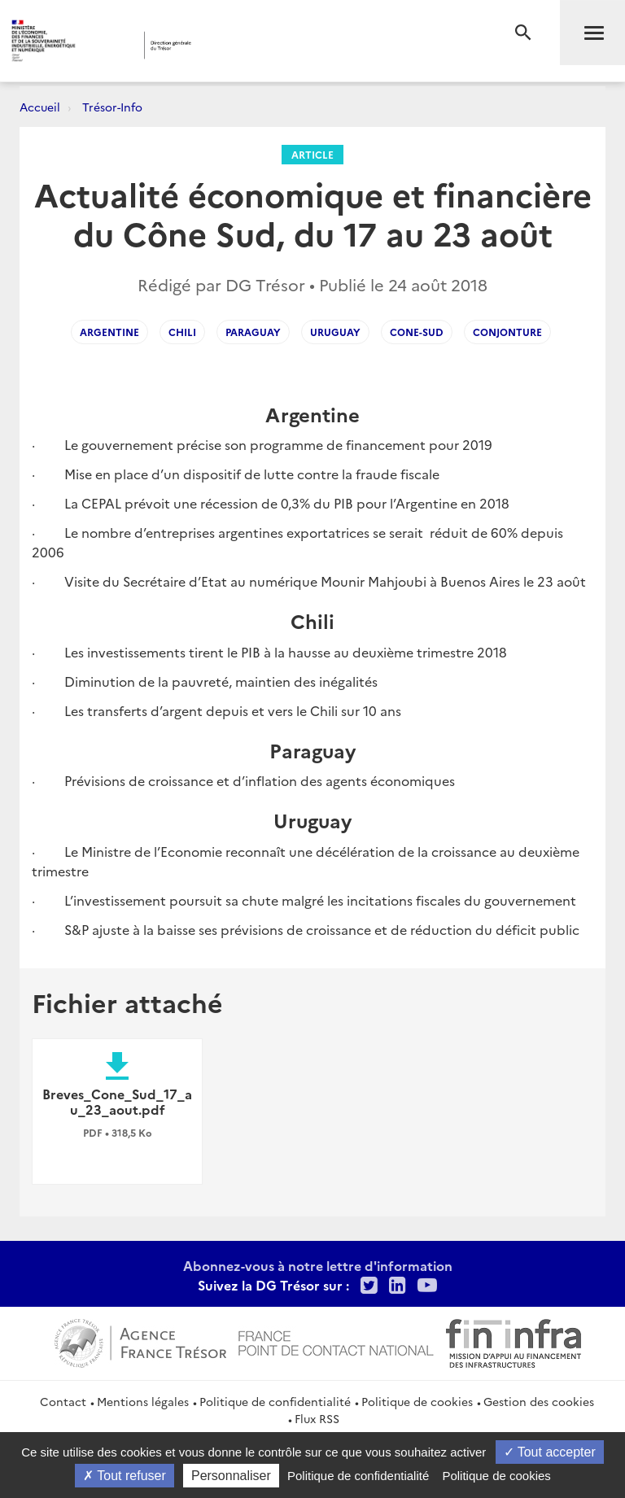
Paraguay (253, 331)
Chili (182, 331)
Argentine (109, 331)
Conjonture (507, 331)
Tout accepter (550, 1452)
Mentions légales (143, 1401)
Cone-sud (417, 331)
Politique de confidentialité (275, 1401)
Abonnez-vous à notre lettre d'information (317, 1265)
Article (312, 154)
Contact (63, 1401)
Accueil (40, 106)
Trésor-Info (112, 106)
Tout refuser (124, 1476)
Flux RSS (317, 1418)
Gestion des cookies (538, 1401)
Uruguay (335, 331)
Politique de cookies (417, 1401)
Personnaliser (231, 1476)
